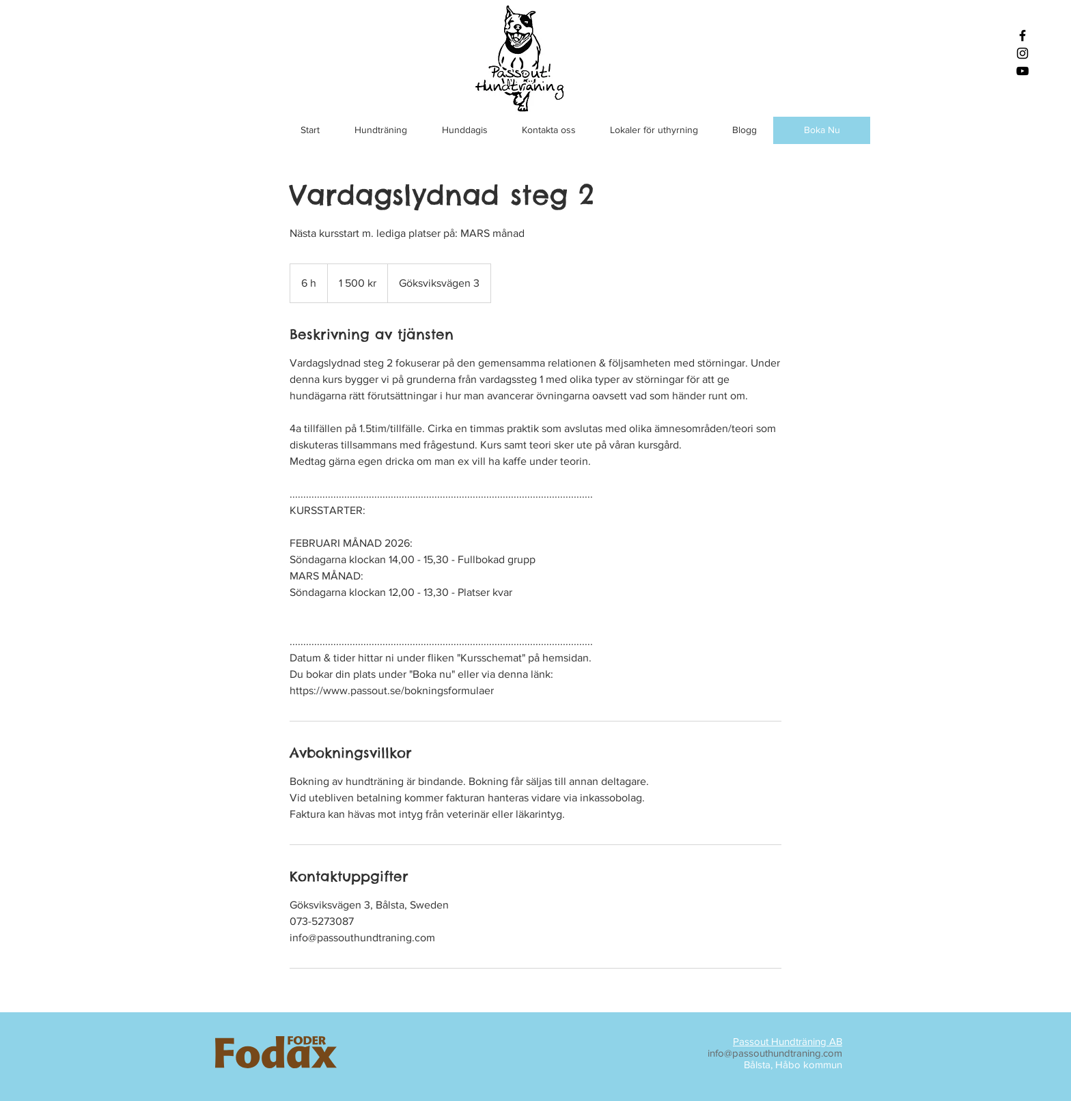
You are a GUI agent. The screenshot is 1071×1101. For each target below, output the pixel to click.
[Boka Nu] (821, 130)
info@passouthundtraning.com (775, 1053)
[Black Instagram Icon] (1022, 53)
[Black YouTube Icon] (1022, 70)
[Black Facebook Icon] (1022, 35)
